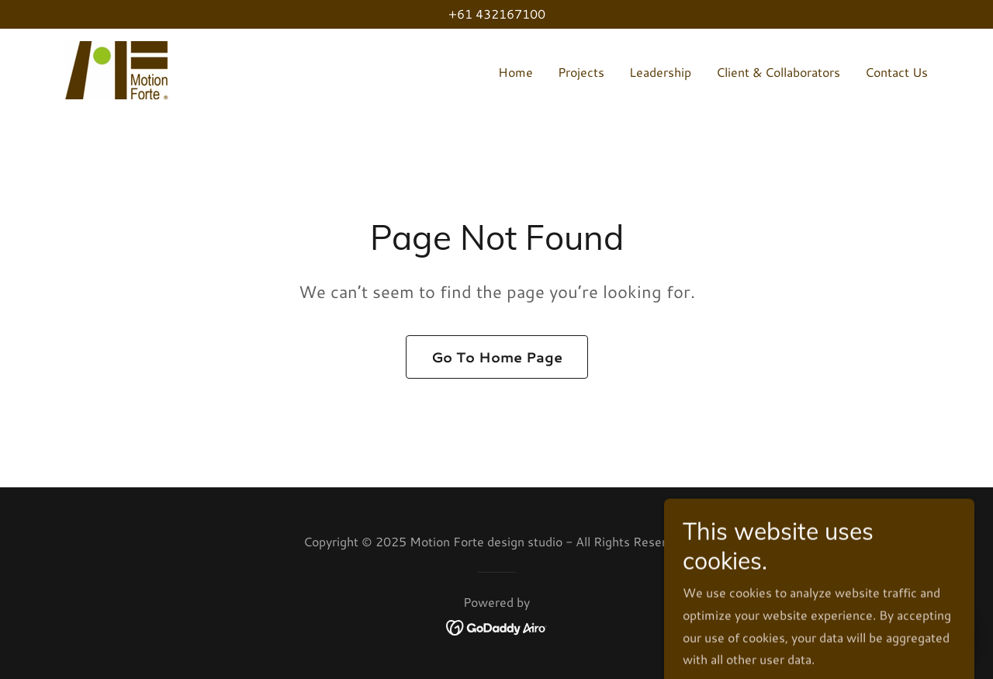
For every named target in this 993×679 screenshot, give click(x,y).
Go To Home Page (496, 357)
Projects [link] (581, 72)
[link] (116, 68)
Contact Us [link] (896, 72)
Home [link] (515, 72)
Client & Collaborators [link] (778, 72)
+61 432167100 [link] (496, 14)
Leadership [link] (660, 72)
